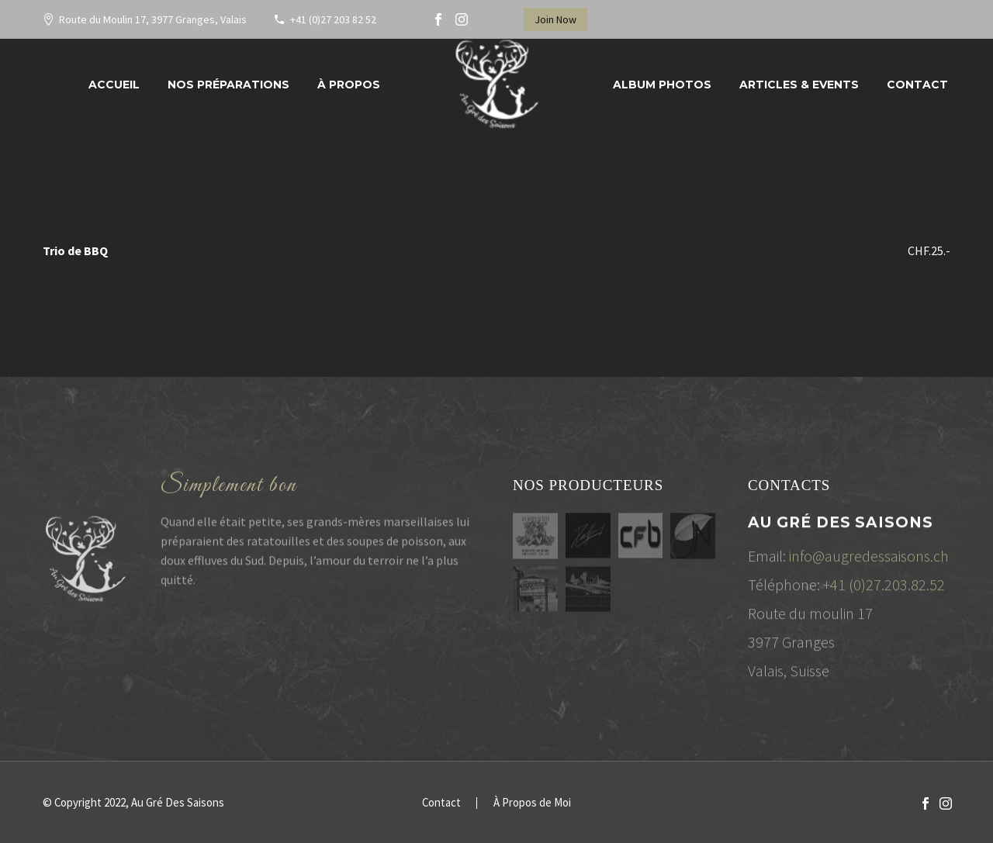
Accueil (114, 85)
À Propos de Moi (532, 803)
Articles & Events (799, 85)
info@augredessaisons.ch (869, 559)
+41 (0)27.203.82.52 (884, 588)
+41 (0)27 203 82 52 (333, 19)
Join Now (555, 19)
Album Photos (662, 85)
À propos (348, 85)
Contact (917, 85)
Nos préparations (228, 85)
